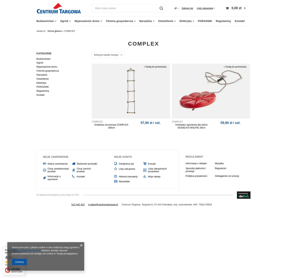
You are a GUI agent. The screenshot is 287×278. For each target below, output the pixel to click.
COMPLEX (97, 121)
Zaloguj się (187, 8)
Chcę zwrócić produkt (84, 170)
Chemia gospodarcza (119, 21)
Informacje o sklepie (196, 163)
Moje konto (123, 156)
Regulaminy (223, 21)
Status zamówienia (58, 163)
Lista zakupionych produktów (157, 170)
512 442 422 (78, 204)
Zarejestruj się (126, 163)
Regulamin (220, 168)
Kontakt (240, 21)
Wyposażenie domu (87, 21)
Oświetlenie (165, 21)
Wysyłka (219, 163)
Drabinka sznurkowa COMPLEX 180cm (111, 126)
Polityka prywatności (196, 176)
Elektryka (186, 21)
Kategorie (43, 53)
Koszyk (152, 163)
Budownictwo (45, 21)
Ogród (64, 21)
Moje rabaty (154, 176)
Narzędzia (145, 21)
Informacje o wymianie (54, 178)
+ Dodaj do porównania (155, 67)
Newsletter (124, 181)
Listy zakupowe (205, 8)
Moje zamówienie (55, 156)
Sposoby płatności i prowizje (196, 170)
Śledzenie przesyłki (87, 163)
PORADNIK (205, 21)
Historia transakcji (128, 176)
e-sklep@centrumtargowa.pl (103, 204)
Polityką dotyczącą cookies (26, 250)
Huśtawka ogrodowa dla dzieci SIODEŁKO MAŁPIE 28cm (191, 126)
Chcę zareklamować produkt (58, 170)
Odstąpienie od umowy (227, 176)
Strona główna (54, 31)
